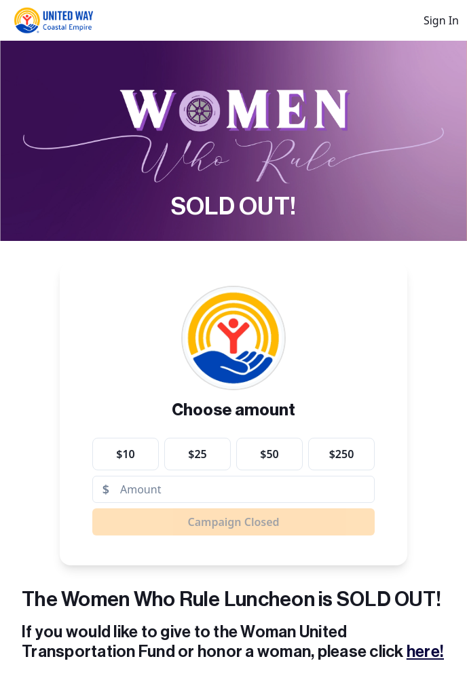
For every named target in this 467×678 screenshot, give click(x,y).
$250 (341, 454)
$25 (197, 454)
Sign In (441, 20)
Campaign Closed (233, 521)
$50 (269, 454)
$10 (125, 454)
